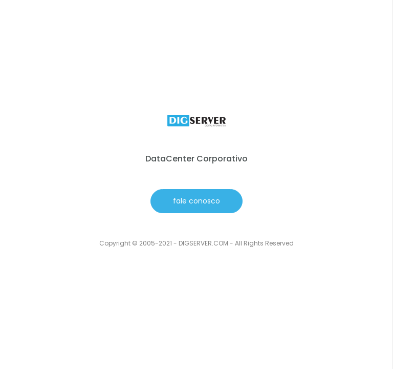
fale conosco (196, 201)
